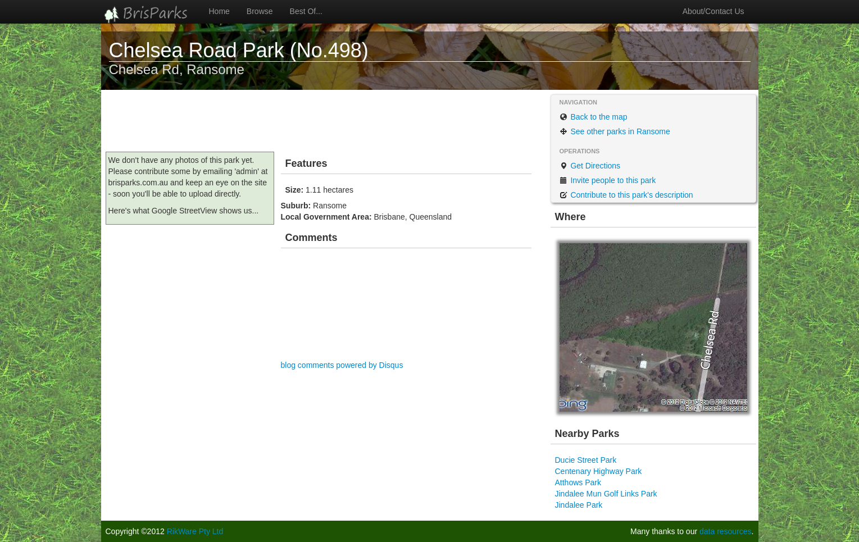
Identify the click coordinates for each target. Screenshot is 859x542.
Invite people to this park (608, 180)
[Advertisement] (311, 120)
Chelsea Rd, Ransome (176, 69)
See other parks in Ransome (615, 131)
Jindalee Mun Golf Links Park (606, 493)
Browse (260, 11)
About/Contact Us (713, 11)
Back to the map (594, 116)
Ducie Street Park (586, 460)
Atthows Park (578, 482)
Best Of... (306, 11)
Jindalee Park (579, 504)
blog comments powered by (342, 365)
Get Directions (590, 165)
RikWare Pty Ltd (195, 531)
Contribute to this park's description (626, 194)
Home (219, 11)
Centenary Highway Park (598, 471)
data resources (725, 531)
